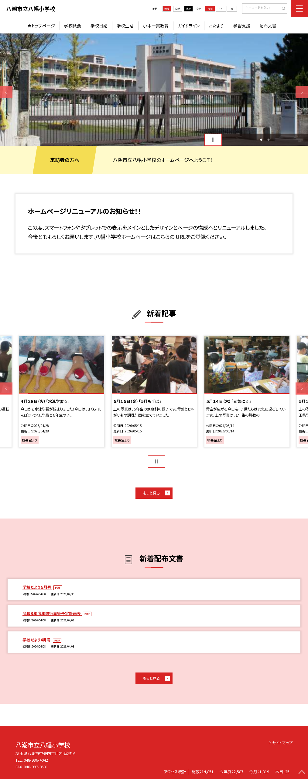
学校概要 (72, 26)
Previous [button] (6, 92)
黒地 (188, 8)
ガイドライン (189, 26)
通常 (166, 8)
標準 (210, 8)
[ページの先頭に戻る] (302, 773)
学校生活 (125, 26)
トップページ (43, 26)
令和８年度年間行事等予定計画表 (52, 613)
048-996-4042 (36, 760)
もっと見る (151, 493)
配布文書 (267, 26)
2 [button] (268, 140)
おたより (216, 26)
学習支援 (241, 26)
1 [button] (261, 140)
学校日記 (99, 26)
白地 (177, 8)
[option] (154, 89)
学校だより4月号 (37, 640)
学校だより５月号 (37, 587)
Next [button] (302, 92)
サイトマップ (282, 743)
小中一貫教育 (156, 26)
